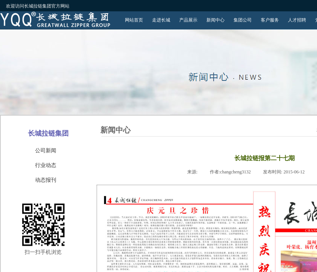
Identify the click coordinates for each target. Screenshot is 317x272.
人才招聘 (297, 20)
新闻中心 (215, 20)
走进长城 (161, 20)
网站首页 (134, 20)
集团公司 (243, 20)
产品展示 (188, 20)
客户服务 (270, 20)
